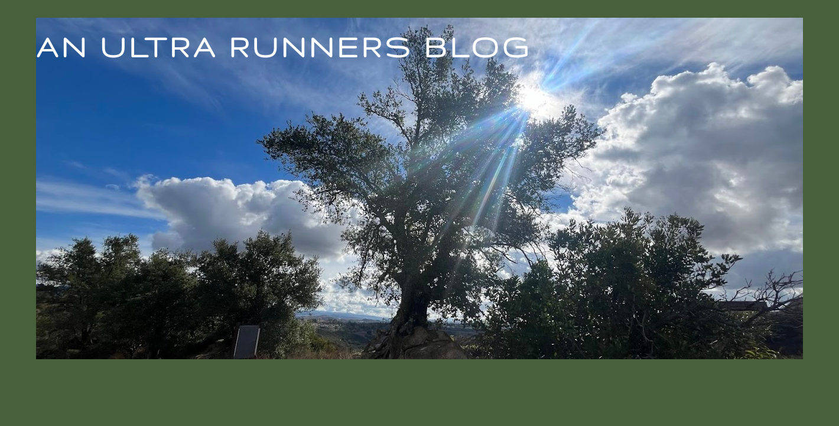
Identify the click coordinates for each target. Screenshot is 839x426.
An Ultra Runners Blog (283, 47)
